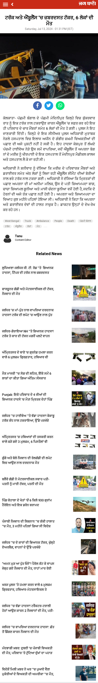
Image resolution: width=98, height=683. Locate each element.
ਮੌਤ (38, 226)
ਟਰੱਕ (7, 226)
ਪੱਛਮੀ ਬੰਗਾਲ (85, 221)
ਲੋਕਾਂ (29, 226)
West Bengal (12, 221)
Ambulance (42, 221)
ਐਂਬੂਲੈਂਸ (18, 226)
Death (71, 221)
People (58, 221)
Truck (28, 221)
